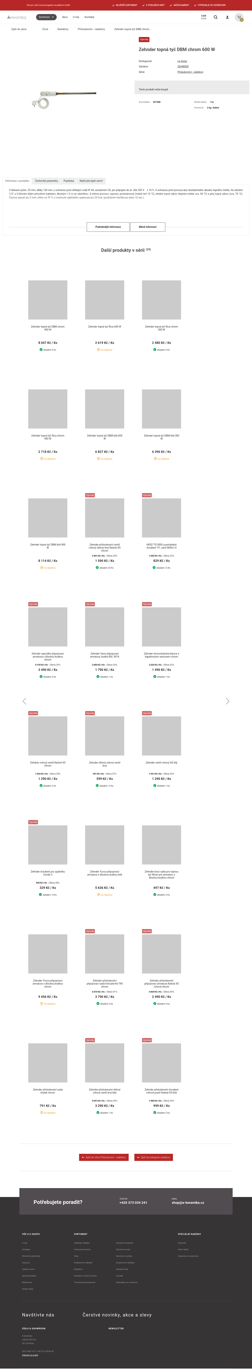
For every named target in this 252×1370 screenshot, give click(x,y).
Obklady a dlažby (82, 1244)
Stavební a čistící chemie (85, 1277)
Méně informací (148, 226)
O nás (24, 1244)
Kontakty (26, 1251)
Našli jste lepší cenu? (91, 180)
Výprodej (182, 1244)
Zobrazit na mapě (30, 1356)
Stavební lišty (122, 1270)
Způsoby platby (29, 1277)
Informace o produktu (17, 180)
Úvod (43, 29)
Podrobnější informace (108, 226)
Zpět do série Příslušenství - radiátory (104, 1158)
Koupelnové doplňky (125, 1264)
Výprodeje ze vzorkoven (127, 1284)
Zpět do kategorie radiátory (153, 1158)
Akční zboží (183, 1251)
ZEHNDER (183, 66)
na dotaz (182, 61)
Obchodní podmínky (31, 1257)
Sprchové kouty (123, 1251)
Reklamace (27, 1284)
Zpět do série (16, 29)
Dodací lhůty (27, 1290)
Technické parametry (46, 180)
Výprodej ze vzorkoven (188, 1257)
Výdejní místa (28, 1270)
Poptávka (69, 180)
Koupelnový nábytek (83, 1264)
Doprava (26, 1264)
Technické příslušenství (84, 1284)
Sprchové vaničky (124, 1257)
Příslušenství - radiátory (89, 29)
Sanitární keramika (124, 1244)
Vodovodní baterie (82, 1251)
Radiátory (60, 29)
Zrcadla (119, 1277)
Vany (76, 1257)
